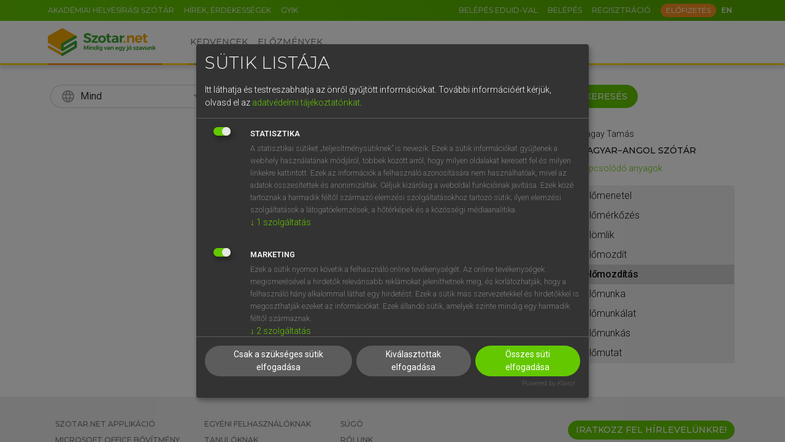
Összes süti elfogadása (527, 360)
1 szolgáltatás (280, 222)
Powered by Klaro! (548, 383)
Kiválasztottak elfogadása (413, 360)
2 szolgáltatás (280, 331)
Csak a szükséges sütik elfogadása (278, 360)
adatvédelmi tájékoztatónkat (306, 102)
